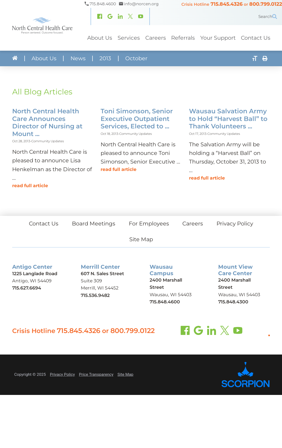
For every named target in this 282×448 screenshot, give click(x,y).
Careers (192, 223)
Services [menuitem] (129, 37)
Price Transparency (96, 374)
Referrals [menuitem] (183, 37)
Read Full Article (30, 185)
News (78, 58)
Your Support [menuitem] (218, 37)
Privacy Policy (235, 223)
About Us (44, 58)
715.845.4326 (227, 4)
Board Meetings (93, 223)
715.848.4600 (165, 302)
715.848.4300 (233, 302)
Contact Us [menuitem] (255, 37)
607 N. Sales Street (102, 273)
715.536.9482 (95, 295)
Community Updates (47, 141)
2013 (105, 58)
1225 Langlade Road (34, 273)
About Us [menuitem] (99, 37)
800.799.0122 (265, 4)
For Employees (149, 223)
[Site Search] (277, 16)
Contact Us (43, 223)
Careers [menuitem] (155, 37)
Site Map (141, 239)
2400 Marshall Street (166, 283)
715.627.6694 (26, 288)
